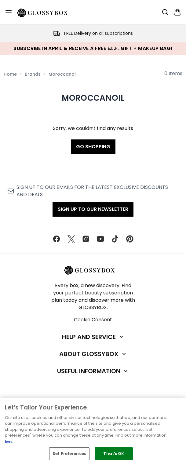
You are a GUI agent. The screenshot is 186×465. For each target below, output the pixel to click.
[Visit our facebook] (56, 239)
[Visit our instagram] (85, 239)
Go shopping (93, 146)
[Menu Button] (8, 12)
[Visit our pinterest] (129, 239)
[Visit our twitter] (71, 239)
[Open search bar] (165, 12)
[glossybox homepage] (46, 12)
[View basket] (177, 12)
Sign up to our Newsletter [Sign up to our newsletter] (93, 209)
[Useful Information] (93, 371)
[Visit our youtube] (100, 239)
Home (10, 74)
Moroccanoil (93, 97)
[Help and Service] (93, 337)
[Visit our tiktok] (115, 239)
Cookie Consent (93, 319)
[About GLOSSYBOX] (93, 354)
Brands (33, 74)
